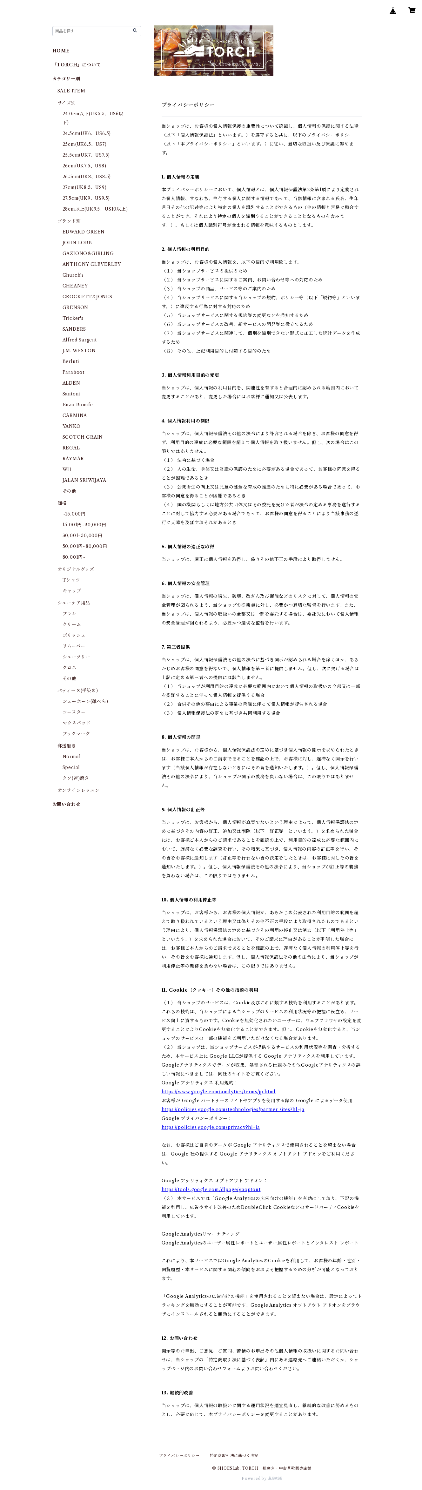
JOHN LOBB (77, 243)
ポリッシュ (74, 635)
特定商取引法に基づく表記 (234, 1455)
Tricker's (73, 318)
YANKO (72, 426)
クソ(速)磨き (76, 778)
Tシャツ (71, 580)
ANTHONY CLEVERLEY (92, 264)
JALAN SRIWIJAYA (84, 480)
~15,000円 (74, 514)
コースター (74, 712)
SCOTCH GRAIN (83, 437)
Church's (73, 275)
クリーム (72, 624)
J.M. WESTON (79, 351)
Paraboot (73, 372)
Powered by (262, 1478)
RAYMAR (73, 459)
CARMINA (75, 415)
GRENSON (76, 307)
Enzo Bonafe (78, 405)
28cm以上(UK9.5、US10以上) (95, 209)
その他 (70, 491)
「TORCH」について (76, 65)
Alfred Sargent (80, 340)
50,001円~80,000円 (85, 546)
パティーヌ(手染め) (77, 690)
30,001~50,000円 (83, 535)
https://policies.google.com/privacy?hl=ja (211, 1127)
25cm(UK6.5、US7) (85, 144)
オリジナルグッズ (75, 569)
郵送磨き (66, 746)
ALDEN (71, 383)
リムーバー (74, 646)
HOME (61, 51)
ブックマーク (76, 734)
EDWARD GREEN (84, 232)
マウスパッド (77, 723)
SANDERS (74, 329)
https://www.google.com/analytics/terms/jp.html (219, 1092)
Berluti (71, 361)
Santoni (71, 394)
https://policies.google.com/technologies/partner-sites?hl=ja (233, 1109)
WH (67, 469)
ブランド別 (69, 221)
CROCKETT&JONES (87, 297)
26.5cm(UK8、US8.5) (87, 176)
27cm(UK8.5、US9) (85, 187)
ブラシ (70, 614)
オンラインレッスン (78, 790)
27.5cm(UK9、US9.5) (86, 198)
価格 (62, 503)
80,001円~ (74, 557)
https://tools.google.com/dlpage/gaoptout (211, 1189)
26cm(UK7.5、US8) (84, 166)
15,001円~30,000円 (84, 525)
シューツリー (76, 657)
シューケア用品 (73, 603)
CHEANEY (75, 286)
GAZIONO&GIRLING (88, 253)
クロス (70, 668)
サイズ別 (66, 103)
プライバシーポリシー (179, 1455)
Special (71, 767)
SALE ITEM (71, 91)
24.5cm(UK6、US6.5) (87, 133)
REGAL (71, 448)
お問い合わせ (66, 804)
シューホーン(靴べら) (85, 701)
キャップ (72, 591)
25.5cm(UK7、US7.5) (86, 155)
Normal (72, 756)
